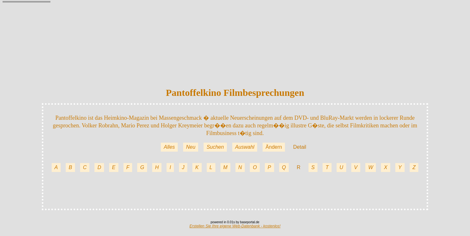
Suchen (215, 147)
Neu (190, 147)
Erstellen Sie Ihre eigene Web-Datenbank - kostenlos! (235, 226)
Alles (169, 147)
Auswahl (244, 147)
